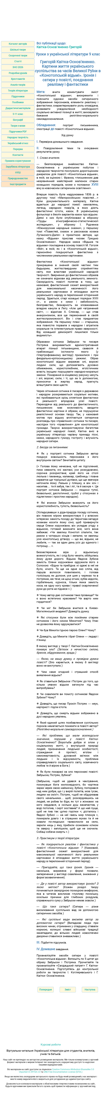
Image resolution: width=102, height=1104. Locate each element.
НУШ (18, 172)
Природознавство (18, 178)
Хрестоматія (18, 79)
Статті (17, 61)
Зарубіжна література (18, 166)
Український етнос (18, 143)
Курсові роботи (51, 1044)
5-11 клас (18, 114)
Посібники (18, 102)
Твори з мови (17, 125)
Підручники (17, 96)
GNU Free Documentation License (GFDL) (63, 1072)
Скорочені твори (18, 55)
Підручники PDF (18, 131)
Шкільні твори (18, 49)
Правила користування (18, 160)
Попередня (45, 989)
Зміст (68, 989)
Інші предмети (18, 184)
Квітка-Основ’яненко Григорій (59, 47)
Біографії (18, 119)
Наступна (90, 989)
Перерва (18, 149)
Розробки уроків (18, 73)
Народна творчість (17, 137)
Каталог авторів (18, 43)
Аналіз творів (17, 84)
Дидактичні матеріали (17, 108)
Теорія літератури (18, 90)
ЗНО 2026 (17, 67)
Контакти (17, 155)
